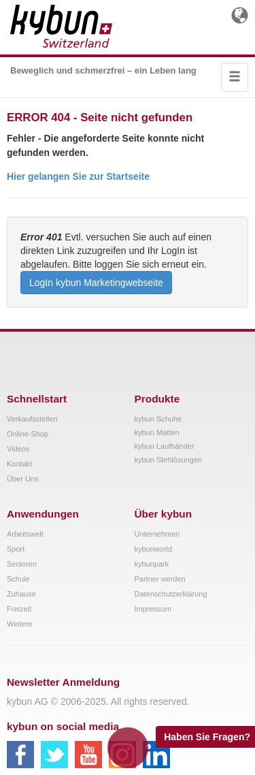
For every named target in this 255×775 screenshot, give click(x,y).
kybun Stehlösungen (169, 460)
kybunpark (152, 564)
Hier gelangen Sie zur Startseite (78, 176)
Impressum (153, 609)
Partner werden (160, 579)
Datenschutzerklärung (171, 594)
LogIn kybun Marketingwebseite (96, 282)
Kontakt (19, 464)
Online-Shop (27, 434)
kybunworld (154, 549)
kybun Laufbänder (164, 446)
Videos (18, 449)
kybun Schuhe (158, 419)
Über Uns (22, 479)
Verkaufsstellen (32, 419)
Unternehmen (157, 534)
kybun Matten (157, 432)
